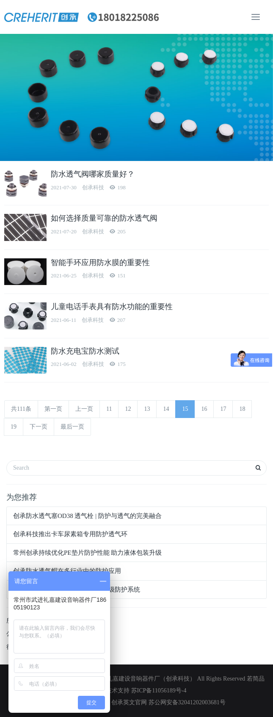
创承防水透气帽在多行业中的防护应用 (67, 571)
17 (223, 409)
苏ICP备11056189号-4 (159, 690)
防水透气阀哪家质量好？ (93, 174)
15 (185, 409)
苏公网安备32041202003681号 (187, 702)
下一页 (38, 427)
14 (166, 409)
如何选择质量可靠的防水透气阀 (104, 218)
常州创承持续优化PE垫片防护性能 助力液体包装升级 (87, 552)
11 (109, 409)
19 (14, 427)
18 (242, 409)
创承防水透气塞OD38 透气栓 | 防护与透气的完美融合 (87, 515)
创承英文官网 (129, 702)
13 (147, 409)
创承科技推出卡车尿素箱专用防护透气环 (70, 534)
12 (128, 409)
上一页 (84, 409)
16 (204, 409)
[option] (136, 97)
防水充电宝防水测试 (85, 351)
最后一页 (72, 427)
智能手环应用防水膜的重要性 (100, 262)
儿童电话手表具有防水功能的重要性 (112, 306)
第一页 (53, 409)
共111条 (21, 409)
